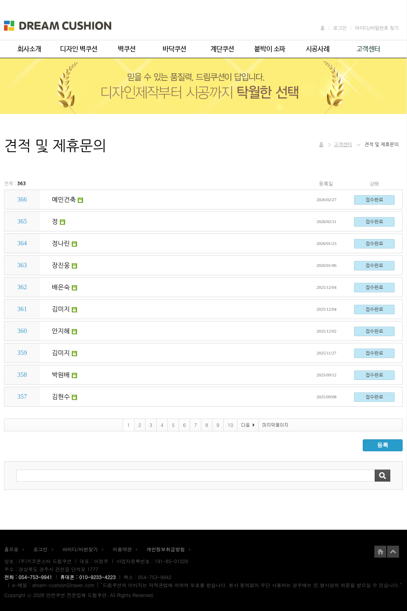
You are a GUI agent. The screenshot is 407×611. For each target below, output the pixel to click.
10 (230, 424)
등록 (382, 445)
